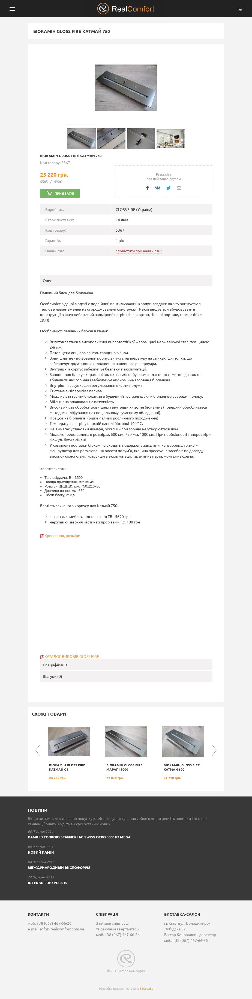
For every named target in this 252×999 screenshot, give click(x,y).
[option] (68, 750)
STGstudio (146, 988)
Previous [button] (37, 750)
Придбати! (64, 193)
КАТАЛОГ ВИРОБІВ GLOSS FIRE (71, 656)
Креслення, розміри (62, 535)
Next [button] (214, 750)
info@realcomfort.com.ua (62, 928)
